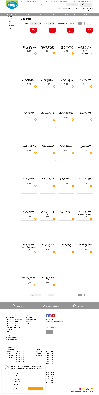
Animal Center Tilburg (12, 324)
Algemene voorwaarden (76, 392)
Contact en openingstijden (63, 8)
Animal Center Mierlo (12, 326)
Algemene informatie (32, 316)
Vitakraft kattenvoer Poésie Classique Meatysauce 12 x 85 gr (47, 48)
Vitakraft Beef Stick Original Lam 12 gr (47, 147)
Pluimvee (47, 15)
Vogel (37, 15)
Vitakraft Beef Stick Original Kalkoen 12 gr (29, 147)
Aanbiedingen (88, 15)
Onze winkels (75, 8)
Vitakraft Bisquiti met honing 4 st (85, 246)
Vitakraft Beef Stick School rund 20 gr (66, 213)
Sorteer (26, 24)
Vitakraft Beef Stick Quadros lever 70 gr (85, 180)
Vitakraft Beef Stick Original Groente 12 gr (66, 114)
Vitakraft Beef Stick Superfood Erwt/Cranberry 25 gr (84, 214)
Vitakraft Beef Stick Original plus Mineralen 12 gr (85, 148)
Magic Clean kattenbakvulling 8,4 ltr (47, 81)
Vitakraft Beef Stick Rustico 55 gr (29, 213)
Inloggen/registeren (72, 4)
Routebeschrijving (11, 340)
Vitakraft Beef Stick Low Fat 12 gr (85, 81)
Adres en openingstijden (13, 316)
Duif (53, 15)
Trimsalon (90, 10)
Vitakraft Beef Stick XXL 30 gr (47, 246)
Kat (12, 15)
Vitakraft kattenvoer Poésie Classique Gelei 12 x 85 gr (29, 48)
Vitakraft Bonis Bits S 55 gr (29, 279)
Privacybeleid (85, 392)
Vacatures (9, 342)
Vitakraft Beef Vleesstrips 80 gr (66, 246)
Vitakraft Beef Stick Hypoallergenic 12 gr (47, 114)
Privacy (28, 324)
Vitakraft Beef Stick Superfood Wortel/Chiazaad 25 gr (29, 247)
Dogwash (8, 332)
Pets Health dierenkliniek (87, 8)
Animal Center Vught (12, 322)
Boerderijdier (60, 15)
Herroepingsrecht (31, 320)
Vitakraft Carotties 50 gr (47, 279)
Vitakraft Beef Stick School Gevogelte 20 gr (47, 214)
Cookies (91, 392)
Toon (45, 24)
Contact (28, 322)
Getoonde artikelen (66, 24)
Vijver (75, 15)
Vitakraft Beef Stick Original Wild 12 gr (47, 180)
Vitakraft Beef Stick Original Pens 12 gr (66, 147)
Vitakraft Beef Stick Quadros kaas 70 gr (66, 180)
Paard (41, 15)
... (85, 24)
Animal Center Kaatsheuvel (14, 320)
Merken (80, 15)
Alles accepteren (35, 389)
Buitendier (68, 15)
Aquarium (31, 15)
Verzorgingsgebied (11, 338)
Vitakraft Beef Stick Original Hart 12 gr (85, 114)
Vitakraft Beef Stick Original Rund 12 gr (29, 180)
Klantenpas (9, 334)
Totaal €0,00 (84, 6)
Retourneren (29, 318)
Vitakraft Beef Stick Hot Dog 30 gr (29, 114)
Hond (8, 15)
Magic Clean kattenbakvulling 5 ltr (29, 81)
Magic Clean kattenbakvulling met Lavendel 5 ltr (66, 81)
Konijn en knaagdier (21, 15)
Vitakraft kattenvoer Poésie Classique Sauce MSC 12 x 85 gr (66, 48)
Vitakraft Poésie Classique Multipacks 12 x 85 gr (84, 48)
